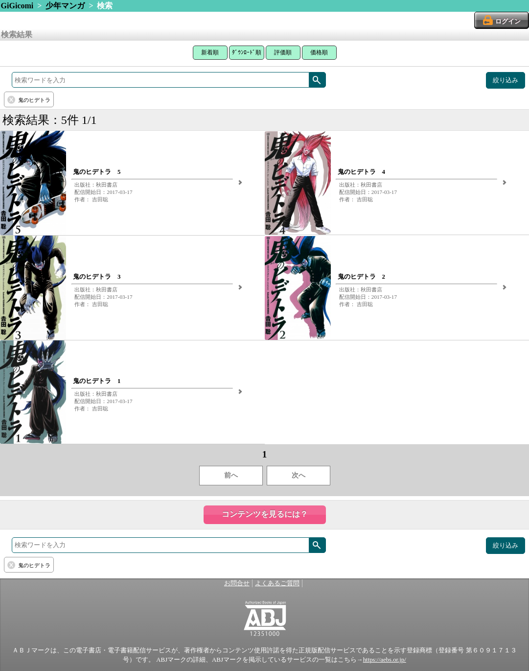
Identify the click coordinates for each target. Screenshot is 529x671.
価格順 (319, 52)
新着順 (210, 52)
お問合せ (237, 583)
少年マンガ (65, 5)
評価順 (283, 52)
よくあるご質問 (277, 583)
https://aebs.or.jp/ (384, 659)
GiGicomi (17, 5)
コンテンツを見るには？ (265, 514)
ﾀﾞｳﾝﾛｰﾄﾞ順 (246, 52)
